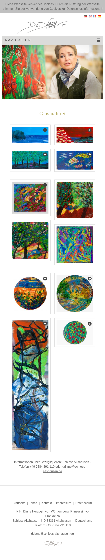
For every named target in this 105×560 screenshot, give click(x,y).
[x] (101, 8)
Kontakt (46, 503)
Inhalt (33, 503)
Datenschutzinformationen (84, 8)
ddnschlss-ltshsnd (52, 533)
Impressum (63, 503)
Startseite (19, 503)
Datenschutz (83, 503)
